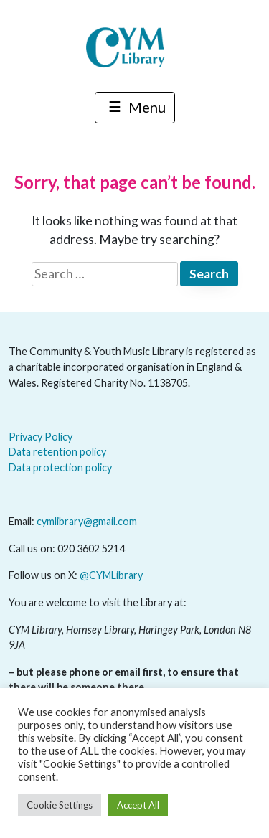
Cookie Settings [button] (60, 805)
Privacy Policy (40, 436)
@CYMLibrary (111, 575)
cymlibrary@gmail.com (87, 521)
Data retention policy (57, 452)
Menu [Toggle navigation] (135, 109)
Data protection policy (60, 467)
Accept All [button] (138, 805)
